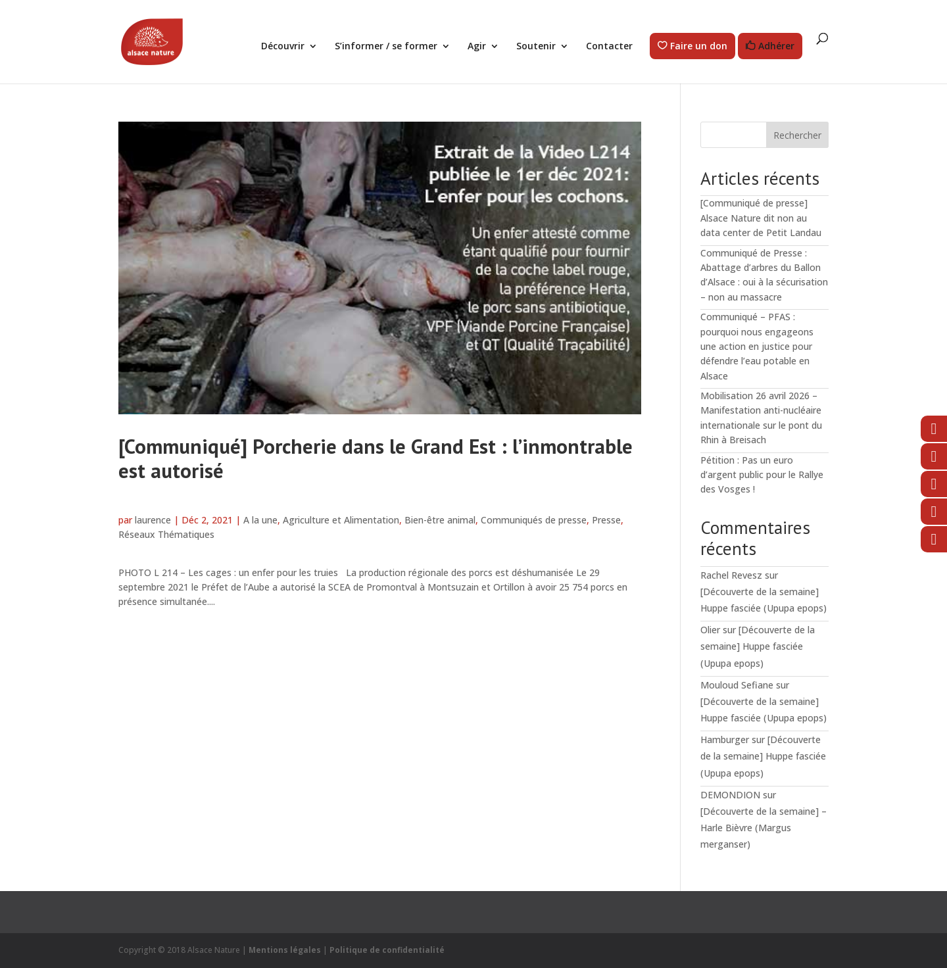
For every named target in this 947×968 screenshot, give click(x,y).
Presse (606, 520)
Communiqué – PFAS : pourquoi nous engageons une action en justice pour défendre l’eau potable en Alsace (756, 346)
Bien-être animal (439, 520)
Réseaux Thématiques (166, 534)
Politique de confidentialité (387, 950)
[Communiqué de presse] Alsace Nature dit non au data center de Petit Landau (760, 218)
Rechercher (797, 135)
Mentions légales (285, 950)
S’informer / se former (386, 46)
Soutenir (536, 46)
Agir (477, 46)
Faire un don (698, 46)
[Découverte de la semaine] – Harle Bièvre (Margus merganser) (763, 827)
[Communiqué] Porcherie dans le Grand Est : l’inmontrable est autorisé (375, 458)
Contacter (609, 46)
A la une (260, 520)
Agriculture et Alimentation (341, 520)
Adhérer (776, 46)
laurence (153, 520)
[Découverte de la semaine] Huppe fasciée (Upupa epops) (757, 646)
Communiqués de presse (534, 520)
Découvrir (282, 46)
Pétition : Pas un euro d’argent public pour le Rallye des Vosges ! (761, 475)
